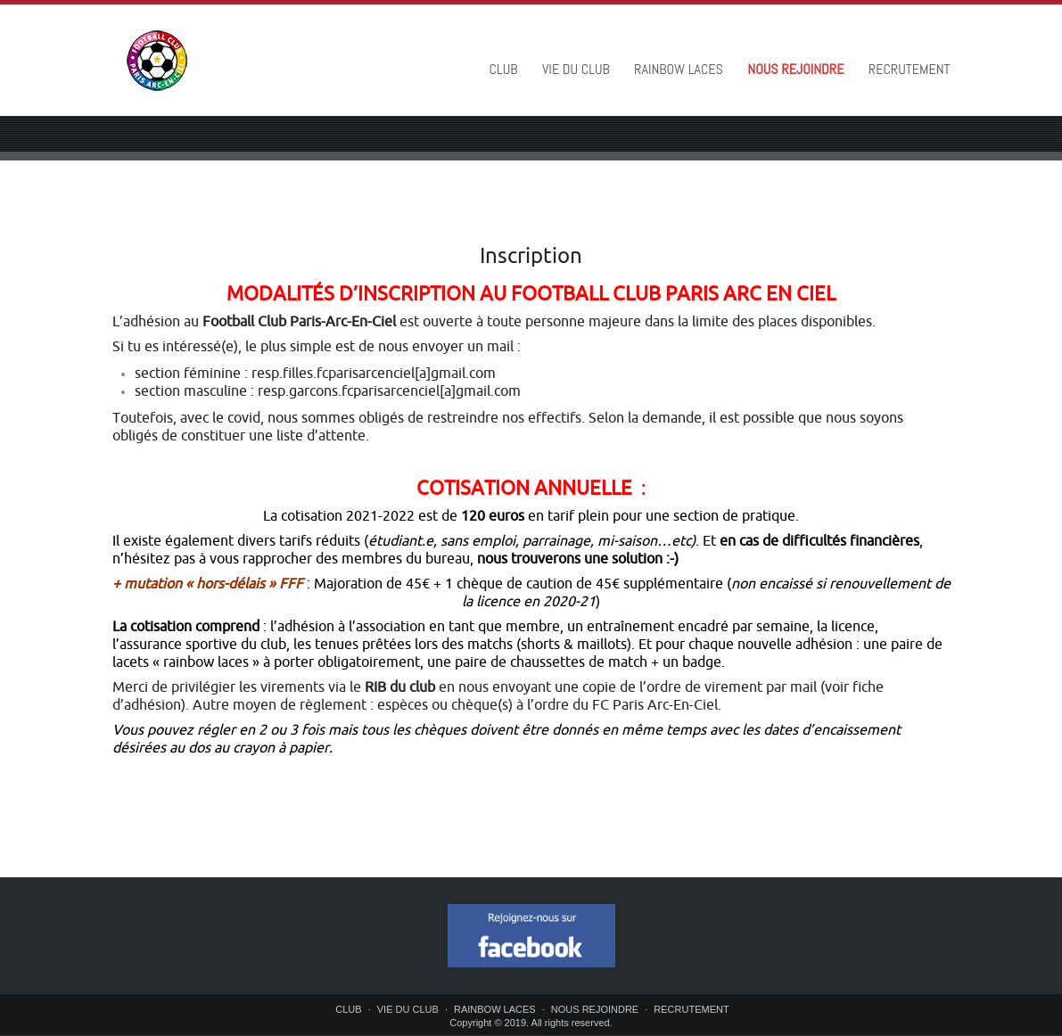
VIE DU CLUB (576, 69)
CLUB (504, 69)
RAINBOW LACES (678, 69)
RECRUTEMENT (910, 69)
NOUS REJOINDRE (795, 69)
